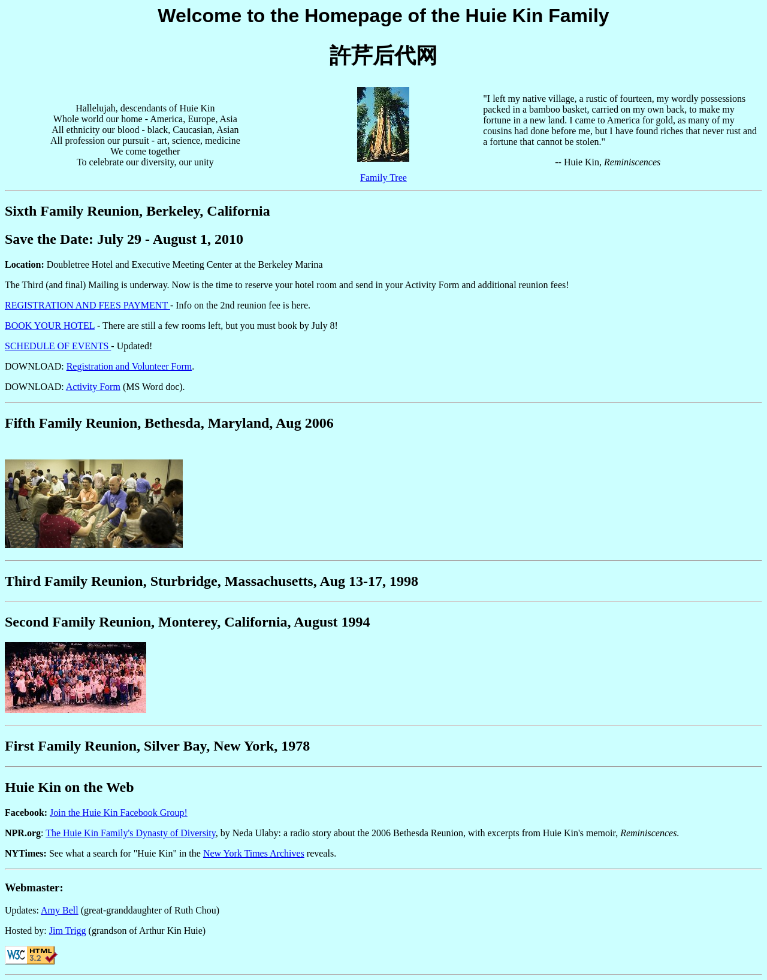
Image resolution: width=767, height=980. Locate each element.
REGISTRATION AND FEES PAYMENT (87, 305)
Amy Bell (59, 910)
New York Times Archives (253, 853)
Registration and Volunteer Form (129, 366)
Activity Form (93, 387)
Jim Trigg (67, 930)
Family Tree (383, 178)
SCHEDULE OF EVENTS (58, 346)
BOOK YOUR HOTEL (50, 325)
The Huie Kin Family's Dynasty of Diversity (131, 833)
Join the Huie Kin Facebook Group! (119, 812)
